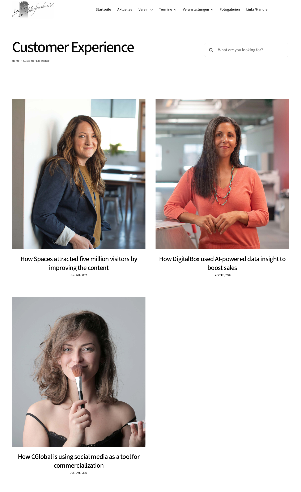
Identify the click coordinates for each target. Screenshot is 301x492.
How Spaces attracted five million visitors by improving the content (78, 263)
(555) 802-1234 (196, 469)
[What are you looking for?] (246, 50)
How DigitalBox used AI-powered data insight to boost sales (217, 263)
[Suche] (211, 50)
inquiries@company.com (107, 469)
